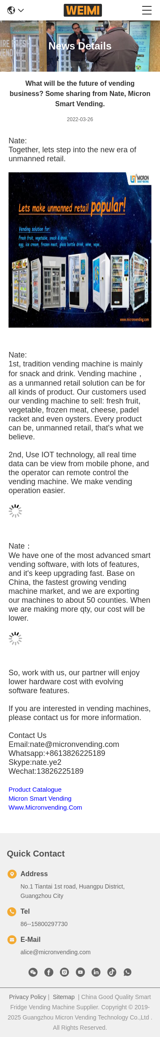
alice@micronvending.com (55, 952)
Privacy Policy (27, 996)
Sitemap (64, 996)
